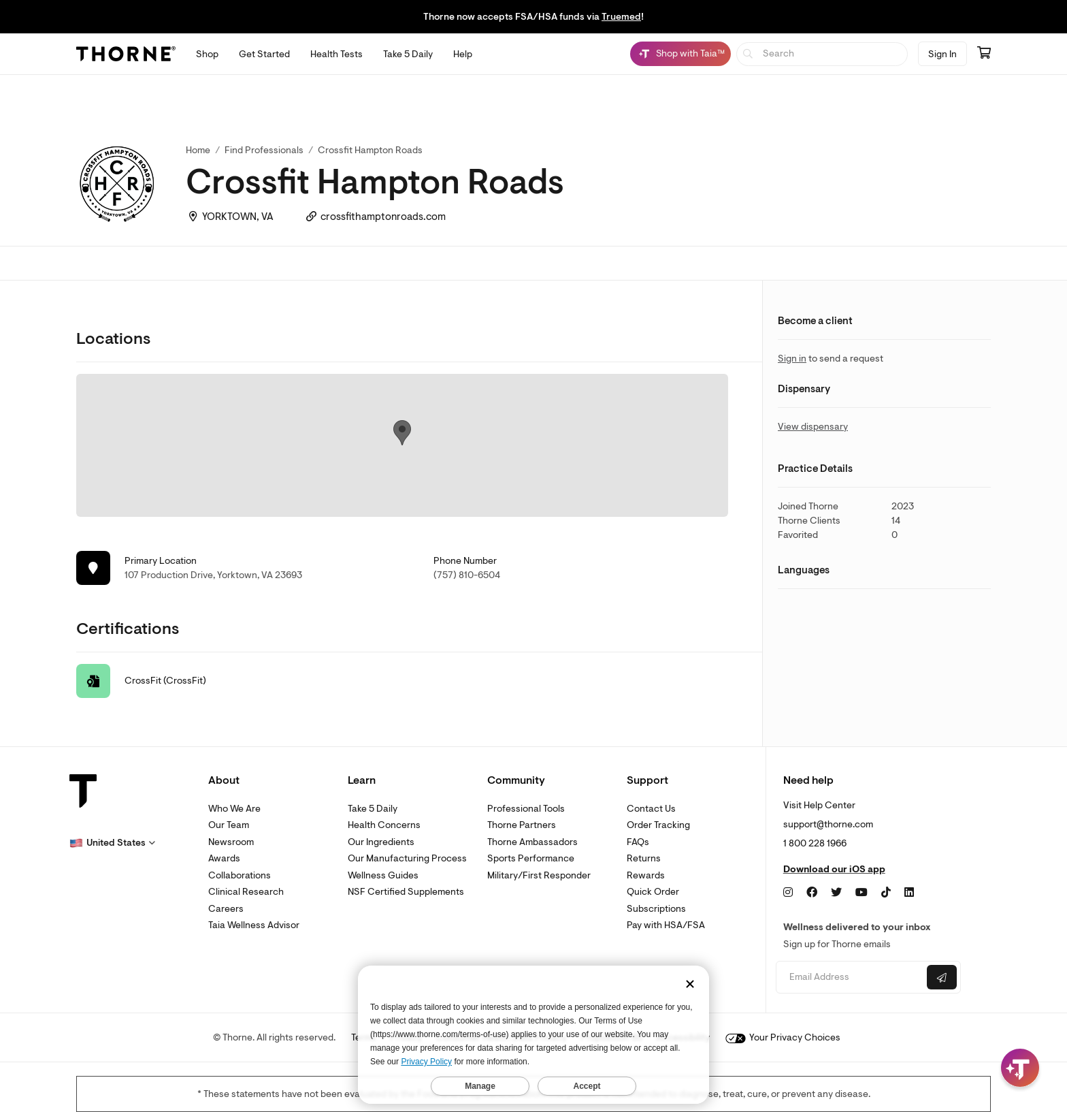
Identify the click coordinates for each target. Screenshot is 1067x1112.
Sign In (942, 54)
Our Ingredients (381, 842)
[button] (112, 843)
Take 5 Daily (372, 808)
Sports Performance (530, 858)
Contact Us (651, 808)
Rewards (646, 875)
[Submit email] (942, 977)
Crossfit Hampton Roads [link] (370, 150)
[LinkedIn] (909, 893)
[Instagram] (788, 893)
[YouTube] (861, 893)
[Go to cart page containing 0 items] (984, 53)
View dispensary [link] (813, 426)
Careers (226, 909)
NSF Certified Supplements (406, 891)
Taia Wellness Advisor (253, 925)
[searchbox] (822, 54)
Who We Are (234, 808)
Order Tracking (658, 825)
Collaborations (239, 875)
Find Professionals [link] (264, 150)
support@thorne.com (828, 824)
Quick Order (653, 891)
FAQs (638, 842)
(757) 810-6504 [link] (466, 575)
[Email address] (849, 977)
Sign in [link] (792, 358)
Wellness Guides (383, 875)
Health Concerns (384, 825)
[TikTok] (886, 893)
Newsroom (231, 842)
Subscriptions (656, 909)
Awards (224, 858)
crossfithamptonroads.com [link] (383, 216)
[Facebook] (811, 893)
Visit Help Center (819, 805)
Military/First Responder (539, 875)
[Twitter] (836, 893)
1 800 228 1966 (815, 843)
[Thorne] (126, 53)
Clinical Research (246, 891)
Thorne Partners (521, 825)
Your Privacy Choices (782, 1037)
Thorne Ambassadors (532, 842)
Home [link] (198, 150)
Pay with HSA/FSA (666, 925)
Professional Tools (526, 808)
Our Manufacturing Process (407, 858)
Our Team (228, 825)
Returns (644, 858)
